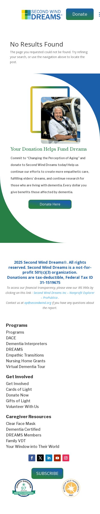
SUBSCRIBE (47, 473)
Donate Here (50, 204)
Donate (79, 14)
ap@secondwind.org (37, 303)
